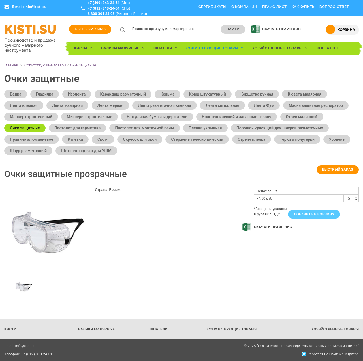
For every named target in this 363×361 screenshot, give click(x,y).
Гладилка (45, 94)
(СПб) (108, 8)
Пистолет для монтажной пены (144, 128)
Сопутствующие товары (45, 65)
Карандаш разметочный (123, 94)
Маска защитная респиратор (316, 105)
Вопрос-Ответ (334, 7)
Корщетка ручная (256, 94)
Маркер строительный (31, 116)
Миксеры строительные (89, 116)
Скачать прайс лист (282, 29)
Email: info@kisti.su (20, 346)
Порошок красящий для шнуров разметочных (279, 128)
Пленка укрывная (205, 128)
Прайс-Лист (274, 7)
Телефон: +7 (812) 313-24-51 (28, 354)
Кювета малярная (304, 94)
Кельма (167, 94)
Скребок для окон (140, 139)
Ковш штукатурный (207, 94)
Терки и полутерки (297, 139)
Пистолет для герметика (77, 128)
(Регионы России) (117, 13)
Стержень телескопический (197, 139)
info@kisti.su (35, 6)
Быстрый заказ (90, 29)
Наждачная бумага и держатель (157, 116)
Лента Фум (264, 105)
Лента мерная (110, 105)
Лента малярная (67, 105)
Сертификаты (212, 7)
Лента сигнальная (222, 105)
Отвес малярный (302, 116)
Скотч (102, 139)
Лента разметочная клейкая (164, 105)
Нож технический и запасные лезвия (236, 116)
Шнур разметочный (28, 150)
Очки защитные (83, 65)
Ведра (16, 94)
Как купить (303, 7)
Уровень (337, 139)
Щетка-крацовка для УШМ (86, 150)
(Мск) (108, 2)
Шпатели (158, 329)
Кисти (10, 329)
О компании (244, 7)
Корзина (346, 29)
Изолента (77, 94)
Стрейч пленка (252, 139)
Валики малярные (96, 329)
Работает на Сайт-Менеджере (330, 354)
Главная (11, 65)
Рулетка (75, 139)
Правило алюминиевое (31, 139)
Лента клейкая (24, 105)
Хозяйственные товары (335, 329)
